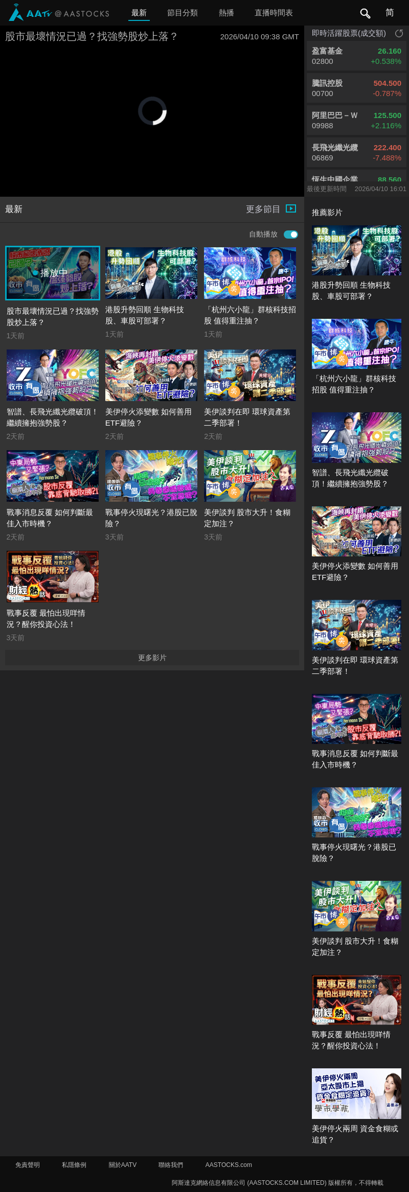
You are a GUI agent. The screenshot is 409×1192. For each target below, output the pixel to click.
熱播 (226, 12)
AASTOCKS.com (229, 1164)
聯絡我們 (170, 1164)
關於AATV (123, 1164)
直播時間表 (274, 12)
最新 (139, 12)
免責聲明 (27, 1164)
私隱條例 (74, 1164)
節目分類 (182, 12)
